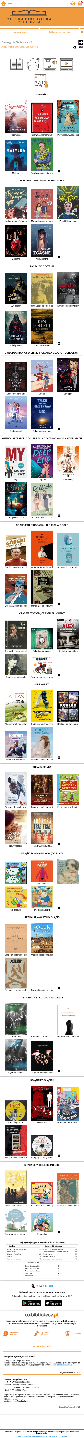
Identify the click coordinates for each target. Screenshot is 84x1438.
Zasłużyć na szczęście (32, 1266)
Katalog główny (19, 32)
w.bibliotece (68, 1321)
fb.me (29, 1401)
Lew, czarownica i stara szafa (52, 1259)
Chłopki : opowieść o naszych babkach (55, 1252)
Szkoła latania (11, 1252)
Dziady (9, 1256)
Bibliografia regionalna (59, 32)
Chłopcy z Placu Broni (14, 1254)
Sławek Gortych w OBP (15, 1379)
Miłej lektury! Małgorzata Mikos (19, 1356)
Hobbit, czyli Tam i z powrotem (17, 1249)
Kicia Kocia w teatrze (32, 1268)
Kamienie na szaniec (14, 1259)
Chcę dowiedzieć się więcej (29, 1436)
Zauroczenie (29, 1276)
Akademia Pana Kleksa (32, 1271)
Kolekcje (34, 47)
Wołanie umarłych (49, 1256)
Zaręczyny (28, 1273)
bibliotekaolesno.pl (64, 1365)
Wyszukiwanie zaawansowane (15, 47)
